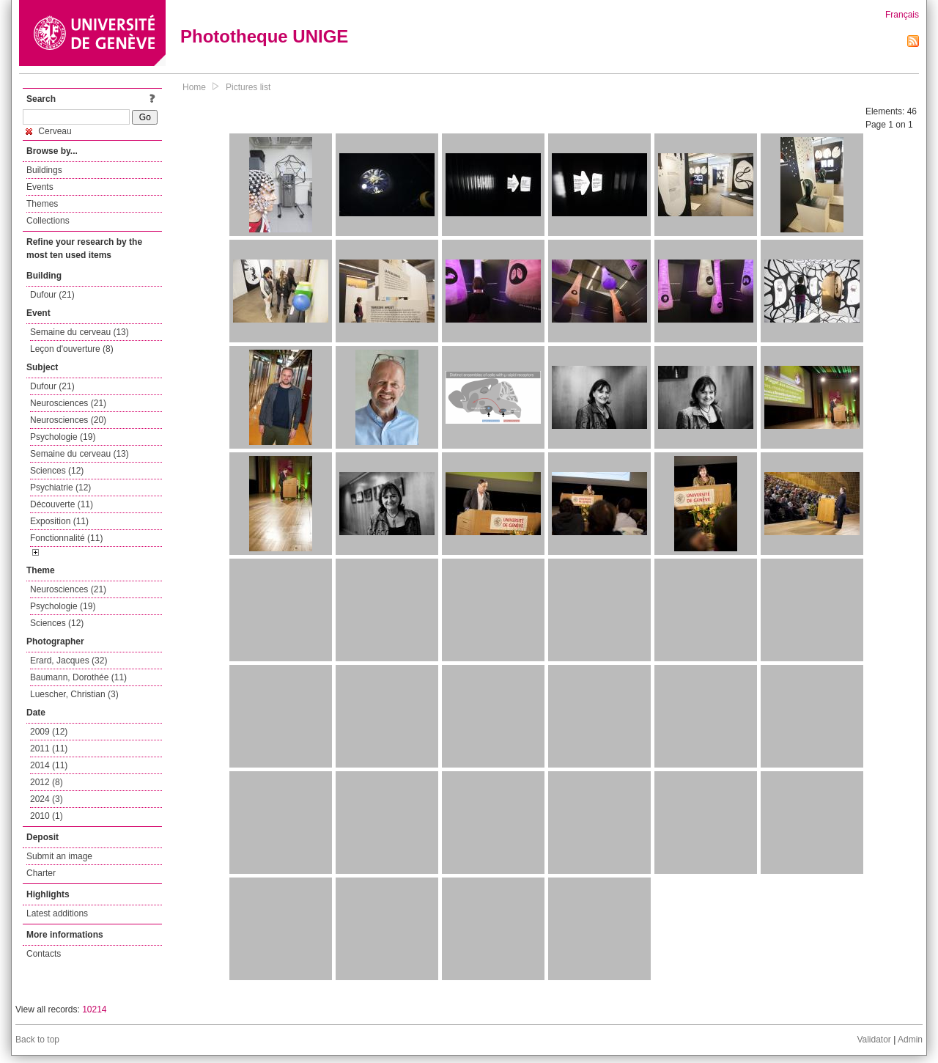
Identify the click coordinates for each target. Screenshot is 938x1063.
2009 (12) (48, 732)
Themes (42, 204)
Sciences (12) (57, 471)
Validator (873, 1039)
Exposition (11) (59, 521)
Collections (48, 221)
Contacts (43, 954)
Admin (910, 1039)
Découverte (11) (61, 504)
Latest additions (57, 913)
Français (902, 15)
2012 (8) (46, 782)
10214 (94, 1009)
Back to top (37, 1039)
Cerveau (49, 131)
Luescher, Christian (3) (74, 694)
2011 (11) (48, 748)
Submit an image (59, 856)
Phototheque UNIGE (264, 36)
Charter (41, 873)
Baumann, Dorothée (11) (78, 677)
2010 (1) (46, 816)
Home (194, 87)
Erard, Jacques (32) (68, 660)
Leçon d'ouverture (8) (72, 349)
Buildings (44, 170)
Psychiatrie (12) (60, 487)
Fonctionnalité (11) (66, 538)
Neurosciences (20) (68, 420)
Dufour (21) (52, 295)
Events (39, 187)
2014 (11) (48, 765)
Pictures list (248, 87)
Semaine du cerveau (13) (79, 332)
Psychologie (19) (62, 437)
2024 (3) (46, 799)
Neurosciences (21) (68, 403)
